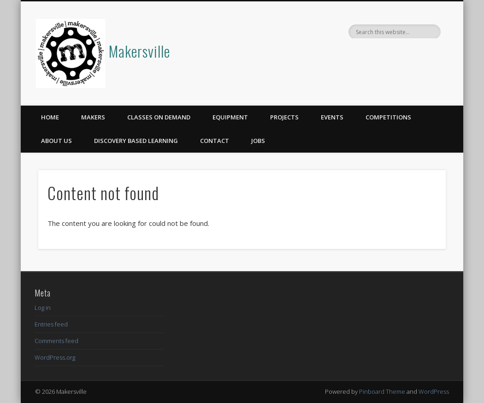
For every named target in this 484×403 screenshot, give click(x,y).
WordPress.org (55, 357)
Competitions (388, 117)
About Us (56, 140)
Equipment (230, 117)
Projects (284, 117)
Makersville (139, 51)
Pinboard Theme (382, 391)
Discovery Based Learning (136, 140)
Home (50, 117)
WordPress (434, 391)
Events (332, 117)
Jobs (258, 140)
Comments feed (56, 341)
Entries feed (51, 324)
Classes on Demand (158, 117)
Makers (93, 117)
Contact (214, 140)
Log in (43, 307)
